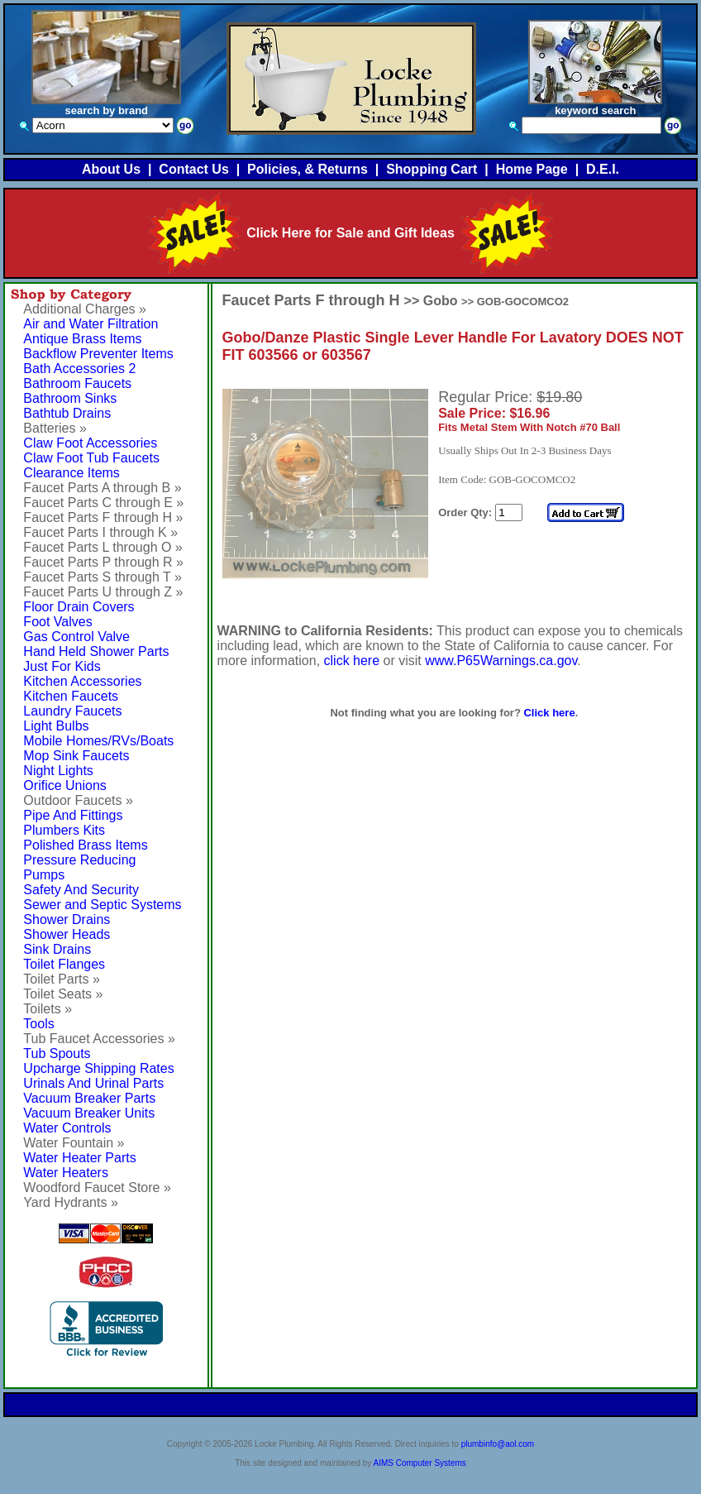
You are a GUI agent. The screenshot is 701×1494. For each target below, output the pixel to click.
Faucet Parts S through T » (102, 577)
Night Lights (58, 771)
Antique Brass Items (82, 339)
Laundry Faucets (72, 711)
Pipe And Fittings (72, 815)
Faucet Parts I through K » (100, 532)
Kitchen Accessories (82, 681)
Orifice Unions (64, 785)
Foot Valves (57, 622)
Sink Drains (57, 949)
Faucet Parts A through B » (102, 488)
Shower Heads (66, 934)
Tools (38, 1024)
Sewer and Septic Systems (102, 905)
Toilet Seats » (63, 994)
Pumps (43, 875)
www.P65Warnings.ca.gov (501, 661)
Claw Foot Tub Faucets (91, 458)
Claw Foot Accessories (90, 443)
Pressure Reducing (79, 860)
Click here (549, 712)
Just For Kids (61, 666)
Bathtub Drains (67, 413)
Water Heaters (65, 1173)
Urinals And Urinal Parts (93, 1083)
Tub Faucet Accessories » (99, 1039)
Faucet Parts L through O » (102, 547)
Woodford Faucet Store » (96, 1187)
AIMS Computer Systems (420, 1463)
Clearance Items (71, 473)
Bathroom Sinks (70, 398)
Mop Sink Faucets (76, 756)
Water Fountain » (73, 1143)
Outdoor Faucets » (78, 800)
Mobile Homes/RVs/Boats (98, 741)
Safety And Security (81, 890)
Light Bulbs (55, 726)
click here (352, 661)
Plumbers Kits (64, 830)
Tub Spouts (56, 1053)
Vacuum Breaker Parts (89, 1098)
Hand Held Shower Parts (96, 651)
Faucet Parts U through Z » (103, 592)
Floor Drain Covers (78, 607)
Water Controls (67, 1128)
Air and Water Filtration (90, 324)
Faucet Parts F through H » (103, 517)
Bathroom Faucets (77, 383)
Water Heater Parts (79, 1158)
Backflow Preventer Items (98, 354)
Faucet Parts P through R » (103, 562)
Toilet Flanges (64, 964)
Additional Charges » (84, 309)
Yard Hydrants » (70, 1202)
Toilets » (47, 1009)
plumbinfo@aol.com (498, 1444)
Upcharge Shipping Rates (98, 1068)
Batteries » (54, 428)
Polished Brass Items (85, 845)
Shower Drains (66, 919)
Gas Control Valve (76, 637)
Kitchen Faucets (70, 696)
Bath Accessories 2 (79, 369)
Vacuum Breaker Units (89, 1113)
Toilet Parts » (61, 979)
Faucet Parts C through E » (103, 503)
